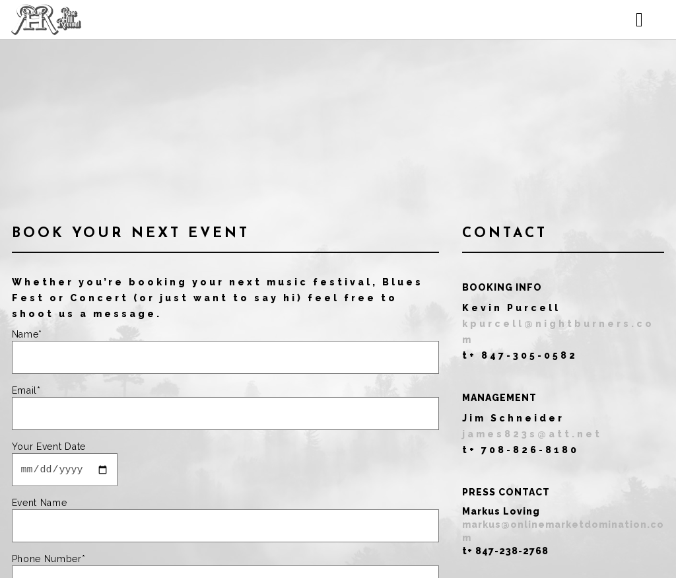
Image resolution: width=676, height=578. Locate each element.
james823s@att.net (532, 434)
